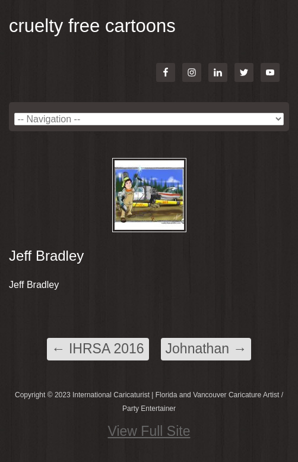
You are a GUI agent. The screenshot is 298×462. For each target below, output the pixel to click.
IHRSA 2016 (98, 348)
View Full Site (149, 431)
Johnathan (206, 348)
